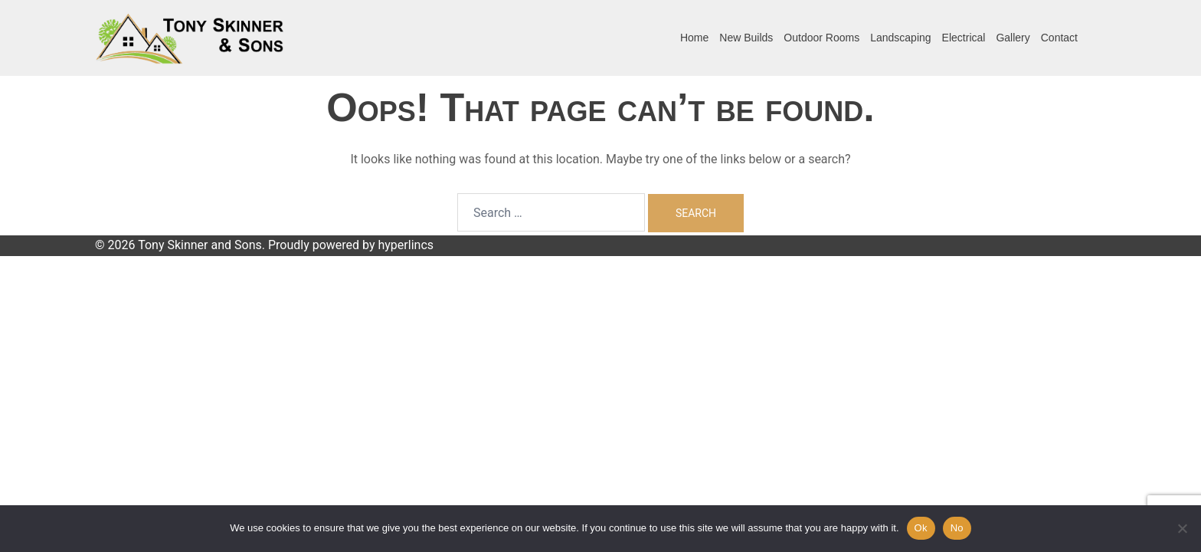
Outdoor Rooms (821, 37)
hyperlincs (406, 245)
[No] (1182, 528)
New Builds (746, 37)
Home (694, 37)
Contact (1059, 37)
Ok (921, 528)
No (957, 528)
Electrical (964, 37)
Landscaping (900, 37)
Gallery (1012, 37)
